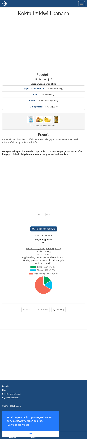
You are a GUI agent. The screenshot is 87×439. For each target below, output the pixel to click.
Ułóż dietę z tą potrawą (43, 228)
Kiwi (35, 94)
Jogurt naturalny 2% (34, 88)
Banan (32, 100)
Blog (4, 390)
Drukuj (58, 309)
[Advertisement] (43, 43)
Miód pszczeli (36, 106)
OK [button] (30, 433)
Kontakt (5, 386)
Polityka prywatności (11, 394)
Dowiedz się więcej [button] (18, 425)
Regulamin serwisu (10, 397)
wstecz (26, 309)
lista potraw (42, 309)
